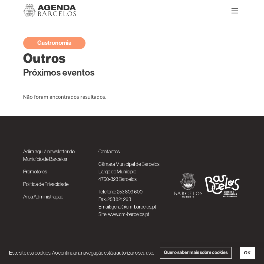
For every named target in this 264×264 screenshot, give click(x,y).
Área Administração (43, 196)
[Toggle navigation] (235, 10)
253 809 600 (129, 191)
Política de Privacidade (46, 184)
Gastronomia (54, 42)
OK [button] (247, 252)
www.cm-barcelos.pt (128, 214)
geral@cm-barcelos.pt (133, 206)
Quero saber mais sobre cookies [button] (196, 252)
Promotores (35, 171)
